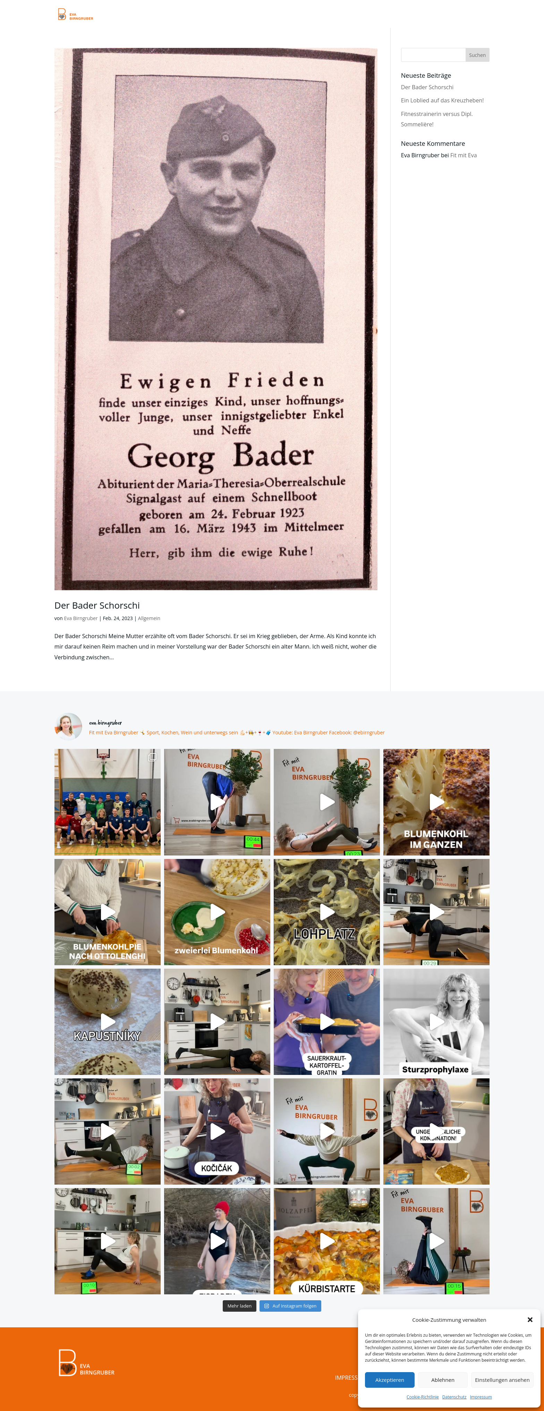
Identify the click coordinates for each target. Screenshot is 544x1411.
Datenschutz (454, 1397)
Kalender (385, 14)
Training (272, 14)
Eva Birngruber (80, 618)
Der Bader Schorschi (97, 605)
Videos (303, 14)
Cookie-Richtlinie (423, 1397)
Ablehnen (442, 1379)
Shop (451, 14)
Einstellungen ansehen (502, 1379)
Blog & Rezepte (342, 14)
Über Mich (422, 14)
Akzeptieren (389, 1379)
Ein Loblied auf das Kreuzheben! (442, 100)
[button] (530, 1319)
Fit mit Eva (463, 155)
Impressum (481, 1397)
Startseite (237, 14)
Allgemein (149, 618)
